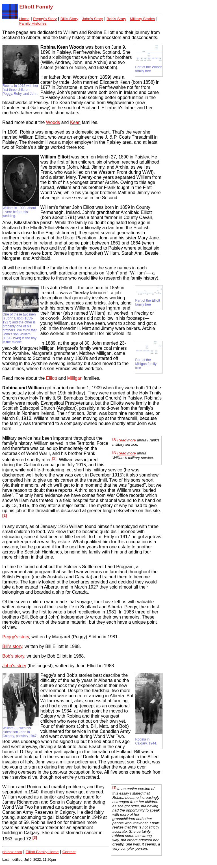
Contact (69, 852)
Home (24, 19)
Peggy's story (15, 636)
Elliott (51, 378)
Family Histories (33, 23)
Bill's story (12, 646)
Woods (53, 122)
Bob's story (13, 656)
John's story (14, 665)
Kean (75, 122)
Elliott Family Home (42, 852)
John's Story (92, 19)
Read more (126, 440)
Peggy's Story (45, 19)
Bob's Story (116, 19)
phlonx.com (12, 852)
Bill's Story (69, 19)
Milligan (74, 378)
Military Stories (142, 19)
